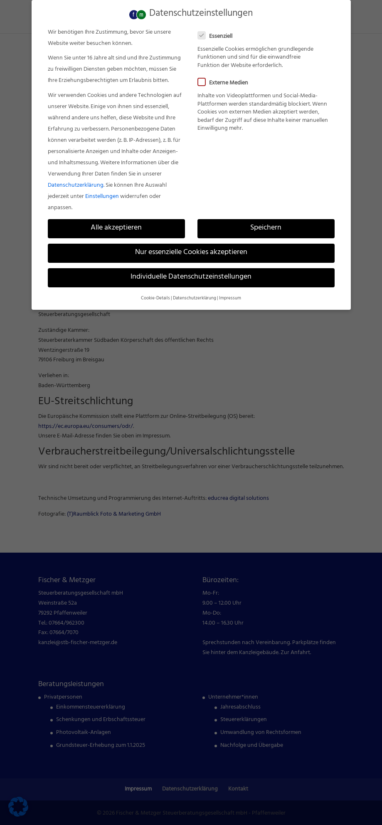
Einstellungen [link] (102, 194)
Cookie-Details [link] (155, 296)
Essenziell (218, 34)
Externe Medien (226, 80)
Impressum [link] (230, 296)
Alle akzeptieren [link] (116, 226)
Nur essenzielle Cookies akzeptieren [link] (191, 250)
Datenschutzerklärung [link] (76, 183)
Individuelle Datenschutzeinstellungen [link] (191, 275)
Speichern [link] (265, 226)
